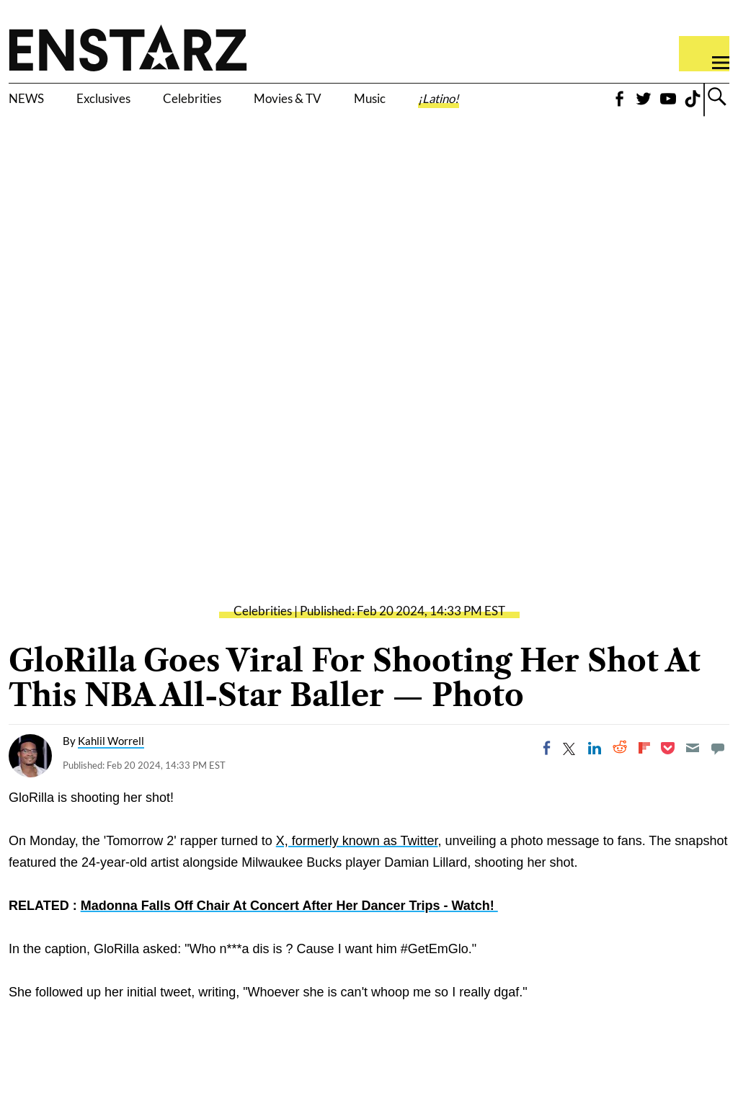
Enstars (128, 47)
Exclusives (133, 101)
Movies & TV (356, 109)
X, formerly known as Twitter (357, 871)
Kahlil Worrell (111, 770)
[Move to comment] (717, 778)
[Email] (692, 778)
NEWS (34, 101)
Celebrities (251, 101)
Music (454, 101)
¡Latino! (542, 101)
